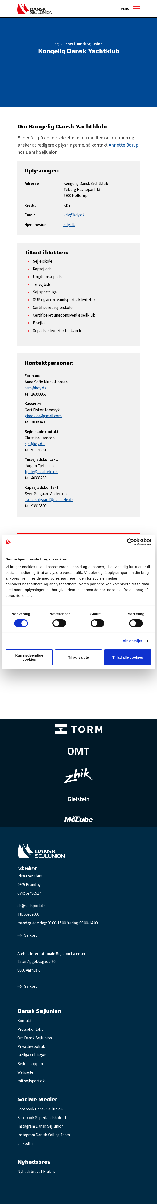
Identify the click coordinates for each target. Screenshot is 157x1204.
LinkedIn (25, 1143)
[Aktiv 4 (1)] (78, 751)
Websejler (26, 1072)
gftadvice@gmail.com (43, 415)
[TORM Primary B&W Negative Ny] (78, 729)
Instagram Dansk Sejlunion (40, 1126)
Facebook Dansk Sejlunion (40, 1109)
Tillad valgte (78, 657)
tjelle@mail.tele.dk (41, 471)
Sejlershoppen (30, 1063)
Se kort (30, 935)
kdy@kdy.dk (74, 214)
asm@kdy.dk (35, 388)
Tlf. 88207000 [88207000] (28, 914)
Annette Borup (124, 145)
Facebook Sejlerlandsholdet (41, 1117)
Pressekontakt (30, 1029)
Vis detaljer (132, 641)
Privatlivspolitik (31, 1046)
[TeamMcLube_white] (78, 818)
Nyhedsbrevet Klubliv (36, 1171)
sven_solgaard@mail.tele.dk (49, 499)
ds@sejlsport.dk (31, 905)
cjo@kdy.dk (35, 443)
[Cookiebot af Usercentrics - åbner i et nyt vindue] (130, 541)
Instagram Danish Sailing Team (43, 1134)
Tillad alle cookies (127, 657)
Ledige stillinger (31, 1055)
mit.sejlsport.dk (31, 1080)
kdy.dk (69, 224)
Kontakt (24, 1020)
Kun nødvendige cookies (29, 657)
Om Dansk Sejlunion (34, 1037)
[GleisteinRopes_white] (78, 799)
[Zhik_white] (78, 775)
